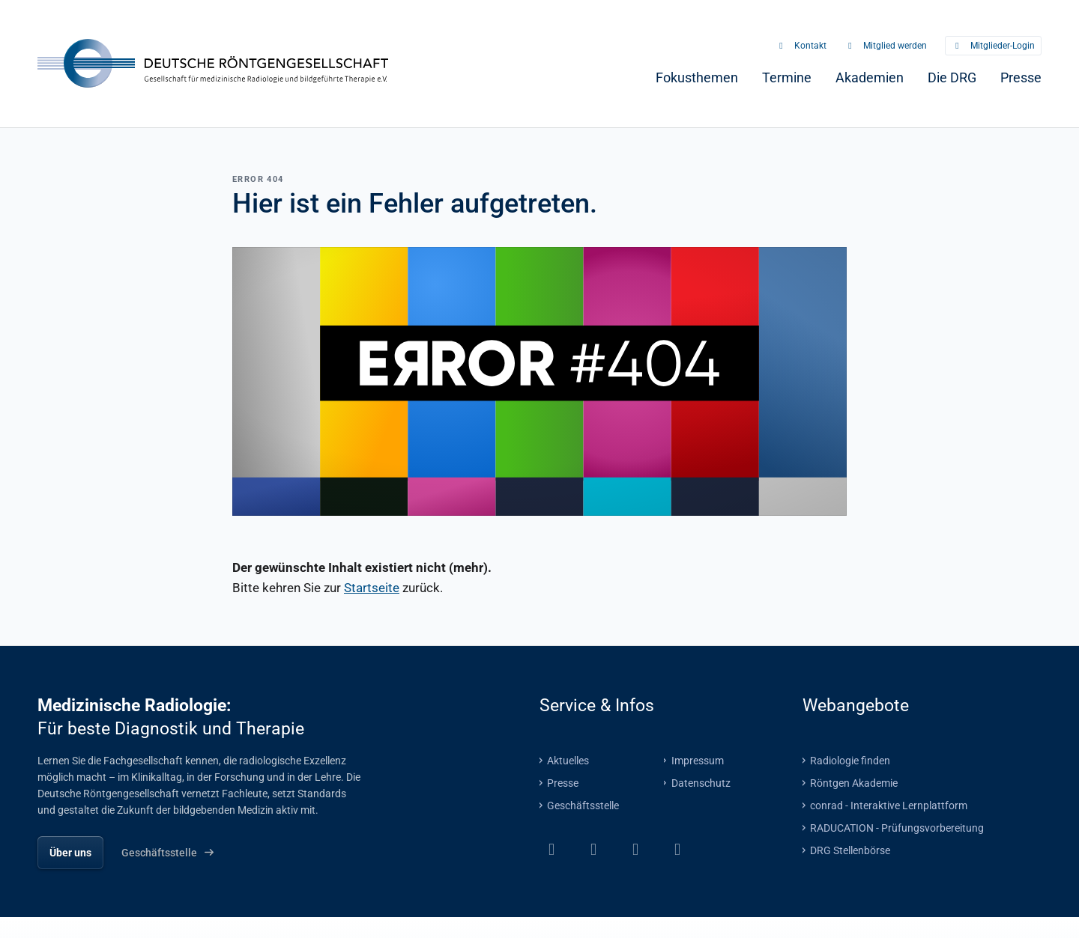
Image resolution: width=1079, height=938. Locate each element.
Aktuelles (568, 760)
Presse (562, 782)
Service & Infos (597, 704)
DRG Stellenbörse (850, 850)
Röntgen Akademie (854, 782)
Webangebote (856, 704)
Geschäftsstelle (583, 805)
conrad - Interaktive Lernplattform (888, 805)
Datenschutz (701, 782)
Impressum (697, 760)
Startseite (371, 586)
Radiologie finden (850, 760)
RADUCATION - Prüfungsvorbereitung (897, 827)
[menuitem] (697, 77)
